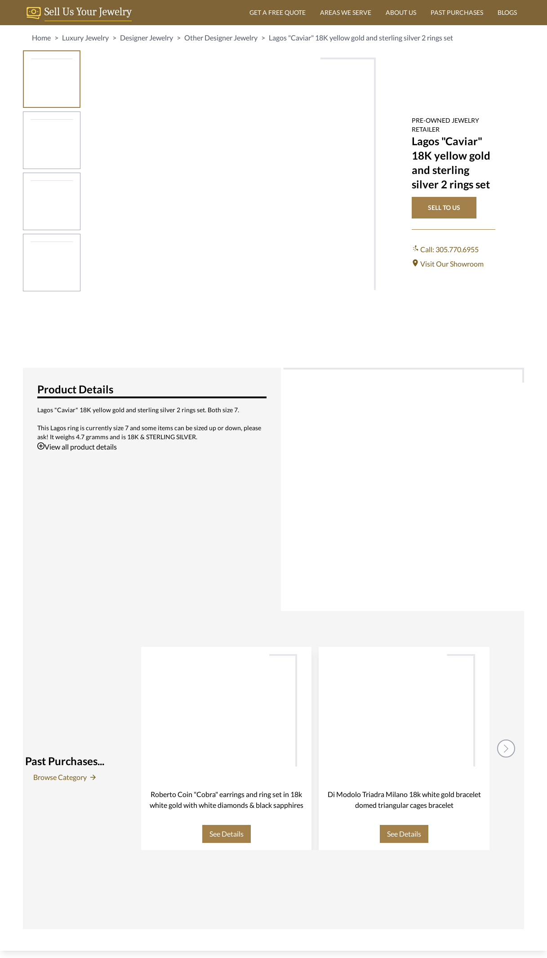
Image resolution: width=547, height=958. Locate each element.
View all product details (77, 446)
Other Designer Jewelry (221, 37)
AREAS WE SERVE (345, 12)
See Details (226, 833)
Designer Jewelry (146, 37)
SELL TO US (444, 207)
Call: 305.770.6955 (445, 249)
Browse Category (64, 777)
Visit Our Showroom (448, 263)
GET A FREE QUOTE (277, 12)
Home (41, 37)
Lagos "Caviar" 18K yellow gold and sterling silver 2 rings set (361, 37)
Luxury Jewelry (85, 37)
